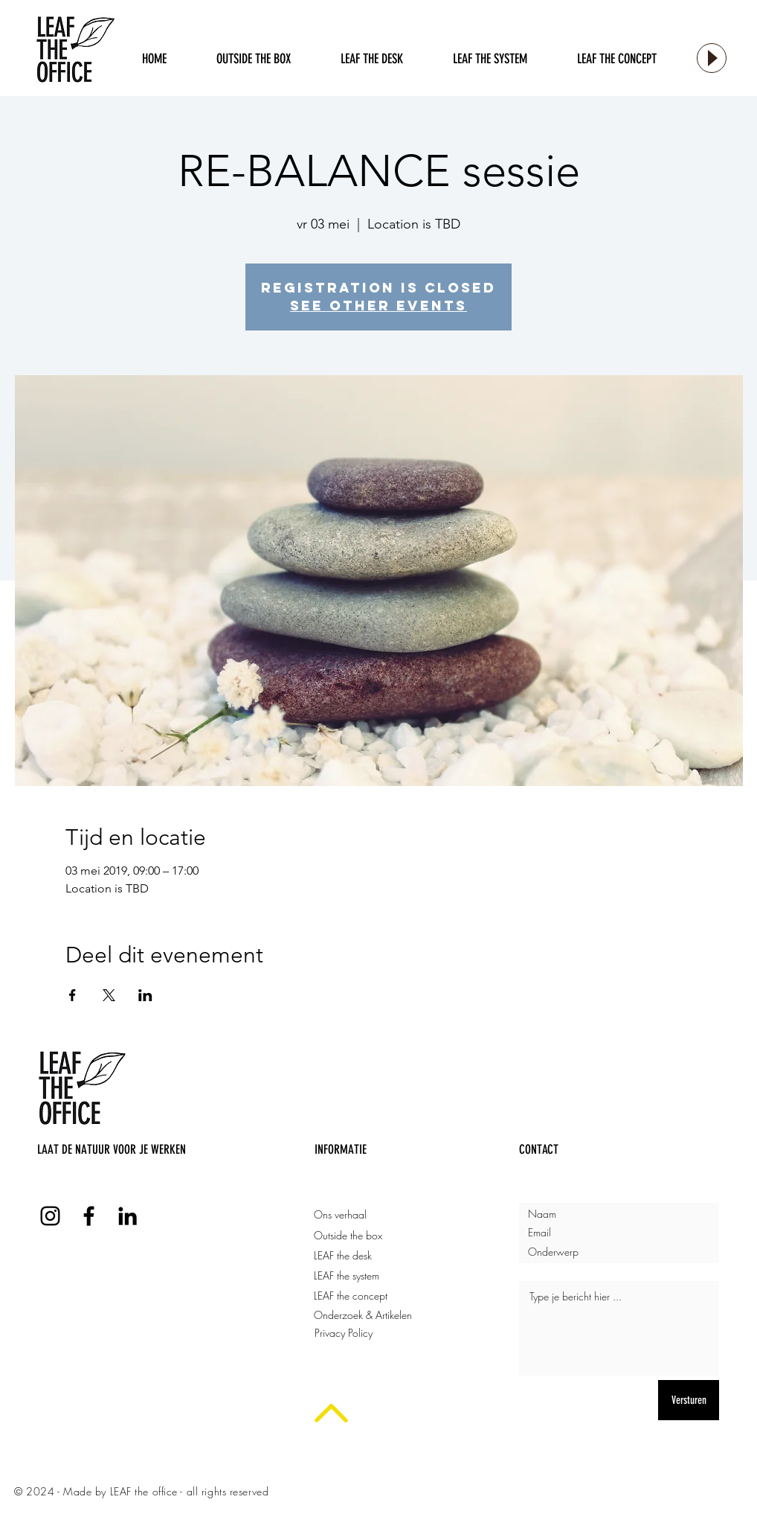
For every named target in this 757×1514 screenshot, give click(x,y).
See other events (378, 305)
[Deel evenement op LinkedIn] (145, 995)
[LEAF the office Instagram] (50, 1216)
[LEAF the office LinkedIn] (128, 1216)
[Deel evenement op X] (109, 995)
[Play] (712, 58)
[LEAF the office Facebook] (89, 1216)
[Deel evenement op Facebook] (72, 995)
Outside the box (348, 1235)
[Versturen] (688, 1400)
